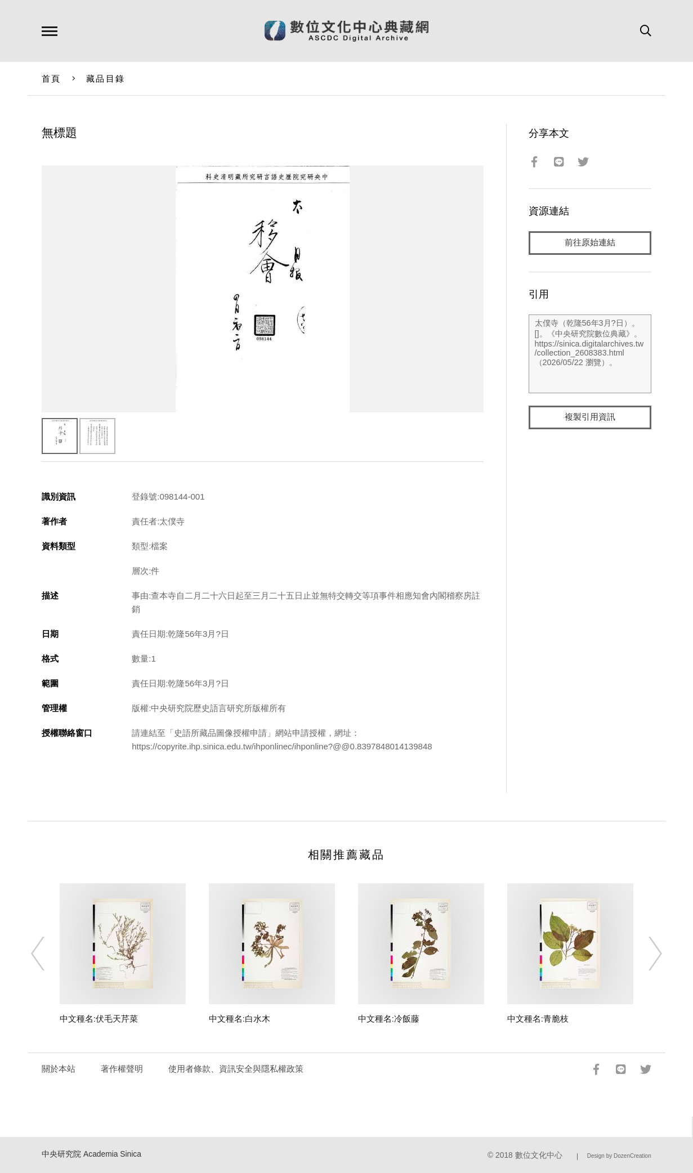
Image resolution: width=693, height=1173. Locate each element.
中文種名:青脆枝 (538, 1018)
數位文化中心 (538, 1155)
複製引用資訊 (590, 417)
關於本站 (58, 1068)
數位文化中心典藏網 (346, 31)
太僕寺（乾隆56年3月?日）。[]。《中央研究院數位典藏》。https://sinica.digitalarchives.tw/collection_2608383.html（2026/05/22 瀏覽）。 (590, 353)
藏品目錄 (105, 78)
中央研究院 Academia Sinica (91, 1154)
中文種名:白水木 (239, 1018)
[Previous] (48, 953)
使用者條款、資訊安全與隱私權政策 (235, 1068)
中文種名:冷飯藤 (388, 1018)
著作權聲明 (122, 1068)
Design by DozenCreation (619, 1156)
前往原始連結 (590, 243)
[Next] (645, 953)
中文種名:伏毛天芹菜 (99, 1018)
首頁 (51, 78)
